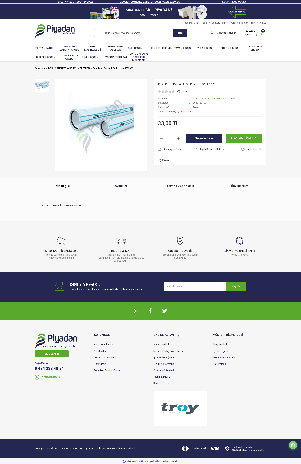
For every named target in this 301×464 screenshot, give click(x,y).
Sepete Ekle (204, 138)
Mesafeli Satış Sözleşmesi (168, 351)
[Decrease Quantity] (161, 138)
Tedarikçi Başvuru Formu (215, 22)
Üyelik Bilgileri (220, 351)
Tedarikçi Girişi (191, 22)
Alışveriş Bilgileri (162, 344)
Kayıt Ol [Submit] (236, 286)
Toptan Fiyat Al (258, 22)
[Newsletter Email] (205, 286)
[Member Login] (212, 32)
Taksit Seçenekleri (180, 186)
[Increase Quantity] (178, 138)
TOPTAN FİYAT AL (244, 138)
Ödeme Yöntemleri (163, 370)
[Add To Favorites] (251, 149)
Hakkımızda (219, 363)
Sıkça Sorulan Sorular (224, 357)
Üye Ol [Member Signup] (232, 33)
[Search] (140, 33)
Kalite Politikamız (103, 344)
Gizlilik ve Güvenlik (163, 363)
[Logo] (55, 31)
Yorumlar (120, 186)
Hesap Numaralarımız (106, 357)
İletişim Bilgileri (221, 344)
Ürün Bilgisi (61, 186)
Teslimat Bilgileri (162, 376)
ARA (180, 33)
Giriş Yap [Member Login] (221, 33)
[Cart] (253, 33)
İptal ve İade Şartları (164, 357)
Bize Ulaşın (100, 363)
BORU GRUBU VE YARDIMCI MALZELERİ (214, 98)
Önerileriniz (239, 186)
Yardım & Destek (239, 22)
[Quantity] (170, 138)
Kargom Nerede (162, 383)
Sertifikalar (100, 351)
